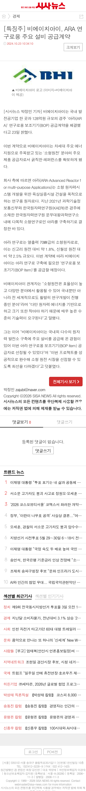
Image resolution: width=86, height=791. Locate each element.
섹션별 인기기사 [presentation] (49, 596)
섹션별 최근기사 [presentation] (17, 596)
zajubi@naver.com (30, 389)
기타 (35, 53)
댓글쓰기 (64, 422)
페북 (7, 53)
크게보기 (73, 47)
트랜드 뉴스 (13, 472)
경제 (16, 16)
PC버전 (52, 751)
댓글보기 (21, 422)
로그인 (33, 751)
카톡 (26, 53)
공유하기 (81, 16)
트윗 (17, 53)
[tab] (17, 596)
